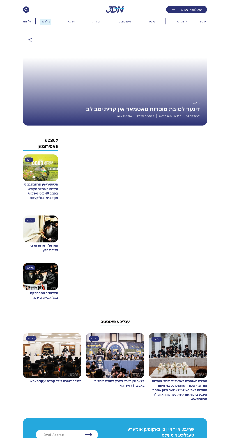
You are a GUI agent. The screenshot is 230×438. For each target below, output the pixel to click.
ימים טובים (125, 21)
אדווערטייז (181, 21)
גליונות (27, 21)
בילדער (45, 21)
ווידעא (71, 21)
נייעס (152, 21)
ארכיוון (203, 21)
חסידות (97, 21)
